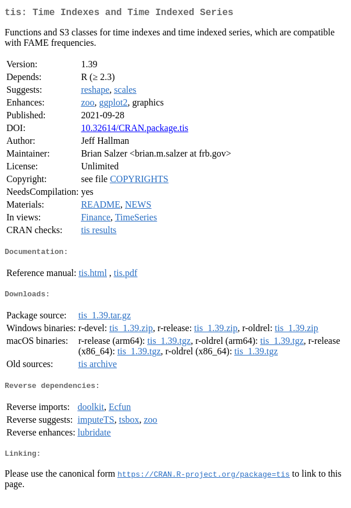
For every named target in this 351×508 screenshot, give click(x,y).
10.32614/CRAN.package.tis (134, 130)
